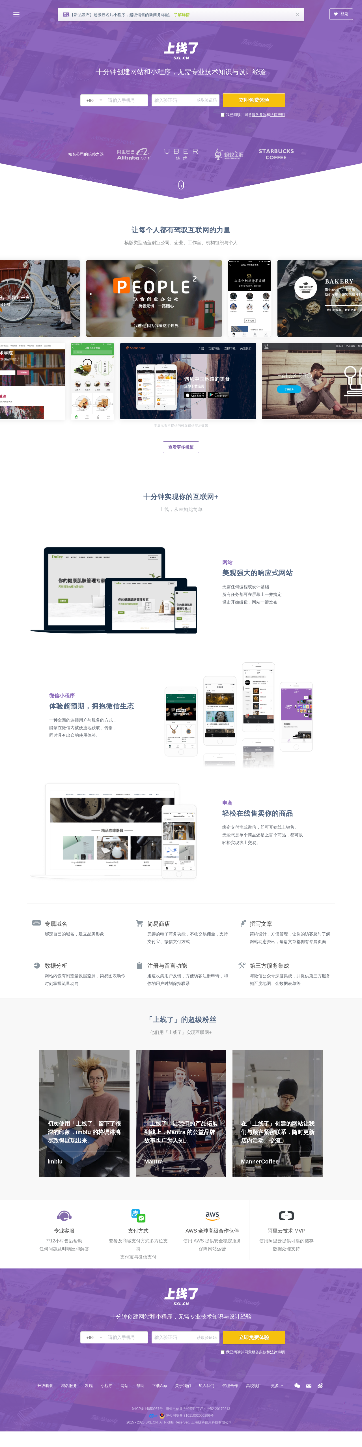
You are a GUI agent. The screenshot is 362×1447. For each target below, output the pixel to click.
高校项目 (254, 1385)
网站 (124, 1385)
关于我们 (183, 1385)
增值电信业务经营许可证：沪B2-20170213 (198, 1409)
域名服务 (69, 1385)
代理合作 (230, 1385)
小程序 (107, 1385)
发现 (89, 1385)
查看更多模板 (181, 447)
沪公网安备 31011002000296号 (190, 1416)
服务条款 (259, 115)
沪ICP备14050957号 (147, 1409)
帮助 (140, 1385)
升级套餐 (45, 1385)
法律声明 (277, 115)
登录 (341, 14)
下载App (159, 1385)
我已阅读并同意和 (255, 115)
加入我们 (206, 1385)
